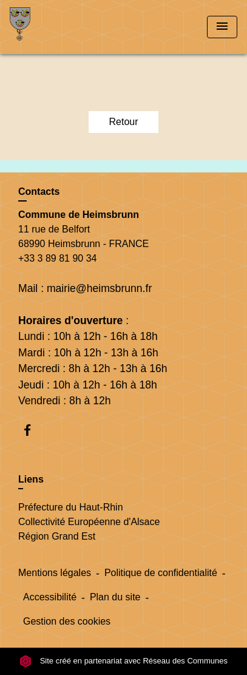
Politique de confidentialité (160, 573)
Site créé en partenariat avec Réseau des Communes (123, 660)
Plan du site (115, 597)
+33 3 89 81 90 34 (57, 258)
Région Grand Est (56, 536)
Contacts (38, 191)
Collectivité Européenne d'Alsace (89, 522)
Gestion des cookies (66, 621)
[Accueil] (55, 27)
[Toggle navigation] (222, 27)
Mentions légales (54, 573)
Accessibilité (49, 597)
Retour (123, 122)
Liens (31, 479)
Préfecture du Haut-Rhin (70, 507)
